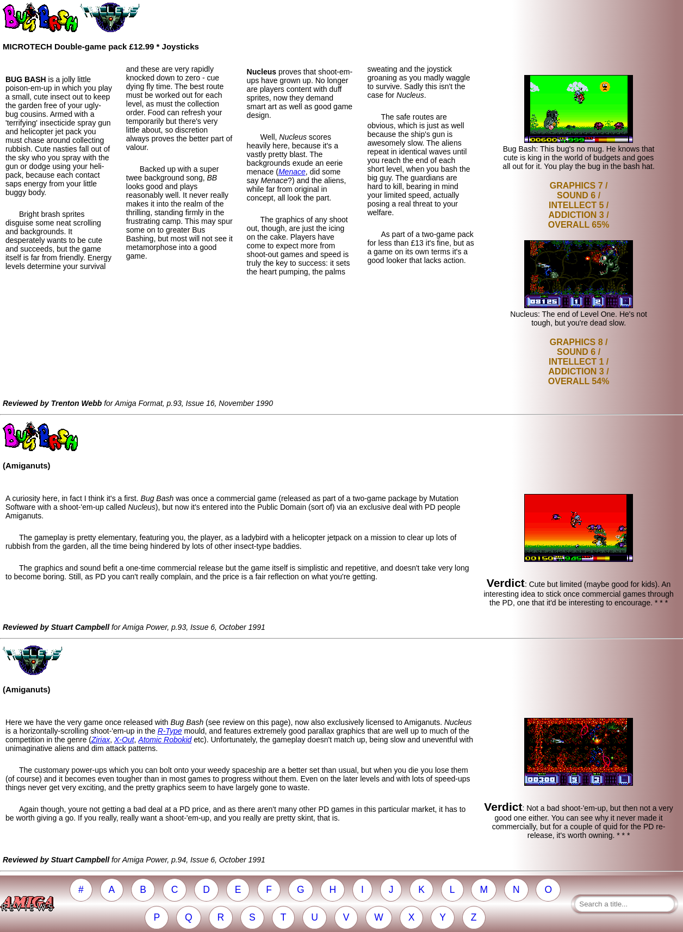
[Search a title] (624, 904)
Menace (292, 171)
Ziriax (100, 739)
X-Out (124, 739)
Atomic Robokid (164, 739)
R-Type (170, 731)
